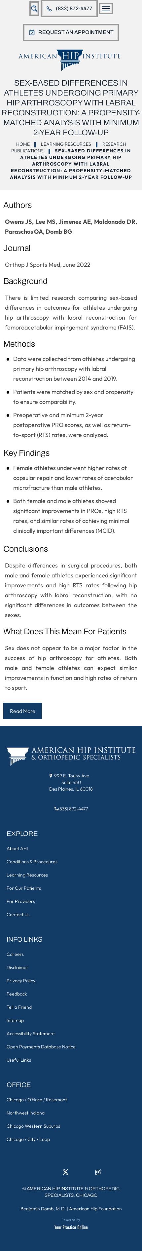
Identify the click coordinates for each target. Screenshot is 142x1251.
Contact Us (18, 915)
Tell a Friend (19, 1007)
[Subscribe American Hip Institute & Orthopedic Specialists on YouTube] (87, 1174)
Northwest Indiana (26, 1113)
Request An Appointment (76, 32)
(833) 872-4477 (74, 8)
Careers (15, 954)
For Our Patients (24, 888)
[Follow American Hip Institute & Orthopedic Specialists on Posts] (98, 1174)
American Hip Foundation (95, 1209)
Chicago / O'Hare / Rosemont (37, 1100)
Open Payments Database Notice (41, 1047)
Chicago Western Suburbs (33, 1126)
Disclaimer (17, 967)
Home (23, 144)
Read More (22, 711)
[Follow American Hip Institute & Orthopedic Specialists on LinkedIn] (55, 1174)
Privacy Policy (21, 981)
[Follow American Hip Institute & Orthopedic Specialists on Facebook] (44, 1174)
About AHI (17, 848)
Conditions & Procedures (32, 862)
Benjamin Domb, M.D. (43, 1209)
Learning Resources (66, 144)
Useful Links (19, 1060)
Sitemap (15, 1020)
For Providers (21, 901)
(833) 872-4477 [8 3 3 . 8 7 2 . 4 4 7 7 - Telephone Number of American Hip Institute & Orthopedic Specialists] (73, 809)
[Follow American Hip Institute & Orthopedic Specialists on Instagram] (77, 1174)
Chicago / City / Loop (28, 1139)
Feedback (17, 994)
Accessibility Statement (31, 1033)
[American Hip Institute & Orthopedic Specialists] (69, 60)
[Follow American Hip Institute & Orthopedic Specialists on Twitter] (66, 1174)
